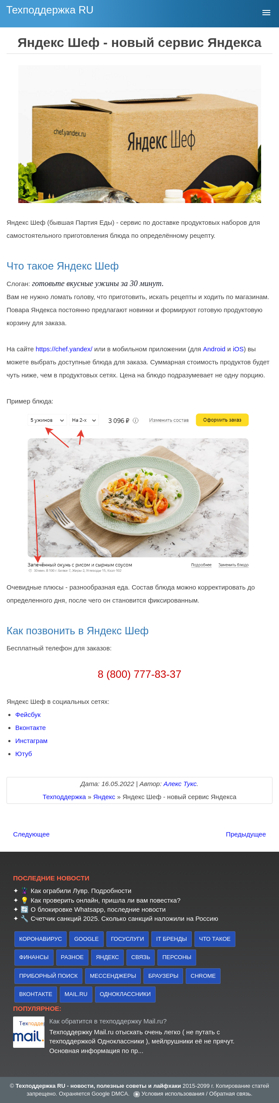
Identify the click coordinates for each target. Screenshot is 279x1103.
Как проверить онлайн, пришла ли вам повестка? (105, 900)
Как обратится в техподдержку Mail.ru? (108, 1021)
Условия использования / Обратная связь (196, 1093)
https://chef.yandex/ (64, 349)
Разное (72, 957)
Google (86, 939)
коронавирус (40, 939)
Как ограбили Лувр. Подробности (81, 890)
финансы (34, 957)
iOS (238, 349)
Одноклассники (125, 994)
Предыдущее (246, 834)
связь (140, 957)
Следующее (31, 834)
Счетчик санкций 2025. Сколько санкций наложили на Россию (124, 918)
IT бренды (171, 939)
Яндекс (107, 957)
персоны (176, 957)
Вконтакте (30, 727)
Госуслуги (127, 939)
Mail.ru (76, 994)
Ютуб (23, 753)
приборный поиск (48, 976)
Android (214, 349)
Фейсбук (28, 714)
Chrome (203, 976)
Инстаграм (31, 740)
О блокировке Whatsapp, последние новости (98, 909)
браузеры (163, 976)
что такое (215, 939)
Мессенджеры (113, 976)
